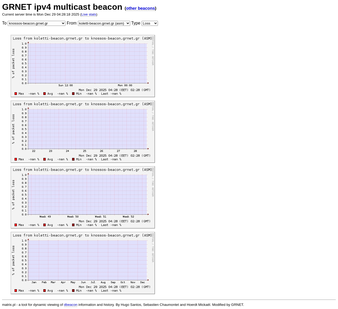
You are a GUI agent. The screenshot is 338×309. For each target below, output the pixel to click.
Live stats (88, 14)
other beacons (140, 8)
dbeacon (70, 305)
